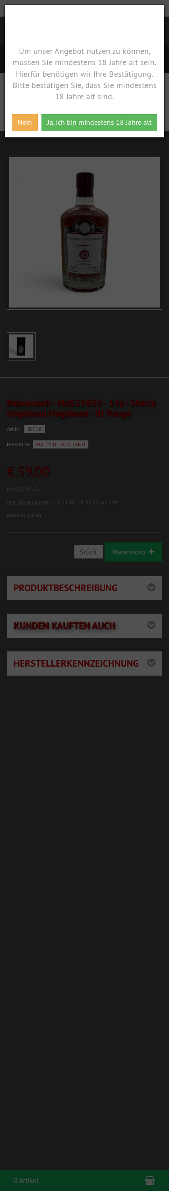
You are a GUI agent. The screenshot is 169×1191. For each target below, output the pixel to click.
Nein (25, 122)
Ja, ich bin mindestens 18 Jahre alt (99, 122)
